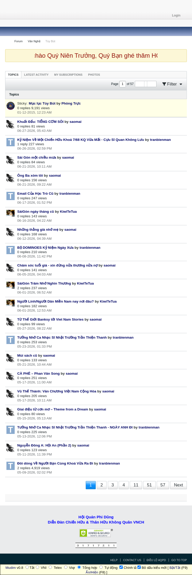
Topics (13, 74)
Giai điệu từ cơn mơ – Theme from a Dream (52, 409)
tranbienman (160, 140)
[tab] (13, 74)
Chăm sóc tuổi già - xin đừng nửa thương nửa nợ (57, 265)
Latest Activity (36, 74)
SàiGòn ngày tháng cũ (35, 211)
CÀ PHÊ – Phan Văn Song (38, 373)
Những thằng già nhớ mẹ (37, 229)
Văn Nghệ (34, 41)
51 (149, 485)
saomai (75, 122)
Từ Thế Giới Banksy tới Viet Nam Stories (50, 319)
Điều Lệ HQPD (156, 560)
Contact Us (132, 560)
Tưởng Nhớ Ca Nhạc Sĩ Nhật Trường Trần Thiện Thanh (62, 337)
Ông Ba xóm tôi (30, 175)
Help (114, 560)
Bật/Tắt (174, 568)
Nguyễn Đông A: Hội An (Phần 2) (44, 445)
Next (178, 485)
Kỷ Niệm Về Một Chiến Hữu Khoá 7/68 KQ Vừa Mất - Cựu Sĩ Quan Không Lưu (80, 140)
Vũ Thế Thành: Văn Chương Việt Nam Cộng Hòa (56, 391)
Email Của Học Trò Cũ (35, 193)
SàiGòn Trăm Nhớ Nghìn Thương (44, 283)
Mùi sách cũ (27, 355)
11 (136, 485)
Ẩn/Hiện (92, 572)
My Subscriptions (68, 74)
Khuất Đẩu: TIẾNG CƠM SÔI (40, 122)
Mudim (10, 568)
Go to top (179, 560)
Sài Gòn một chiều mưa (36, 157)
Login (178, 15)
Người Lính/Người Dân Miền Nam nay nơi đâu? (55, 301)
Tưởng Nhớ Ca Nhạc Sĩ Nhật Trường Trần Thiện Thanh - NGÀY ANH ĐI (75, 427)
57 (162, 485)
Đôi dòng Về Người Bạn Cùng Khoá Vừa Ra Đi (55, 463)
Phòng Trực (71, 103)
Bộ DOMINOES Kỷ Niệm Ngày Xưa (45, 248)
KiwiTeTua (68, 211)
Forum (18, 41)
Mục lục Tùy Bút (42, 103)
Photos (94, 74)
